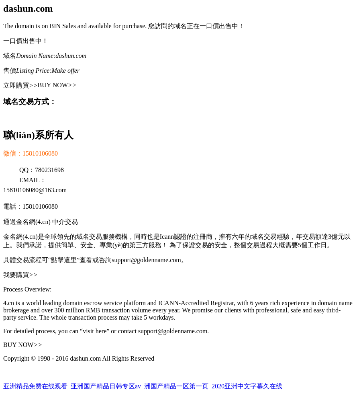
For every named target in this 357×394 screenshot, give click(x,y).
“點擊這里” (64, 260)
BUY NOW (57, 85)
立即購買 (20, 85)
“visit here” (94, 331)
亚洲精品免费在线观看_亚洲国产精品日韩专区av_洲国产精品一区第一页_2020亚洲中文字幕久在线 (142, 386)
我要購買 (20, 274)
